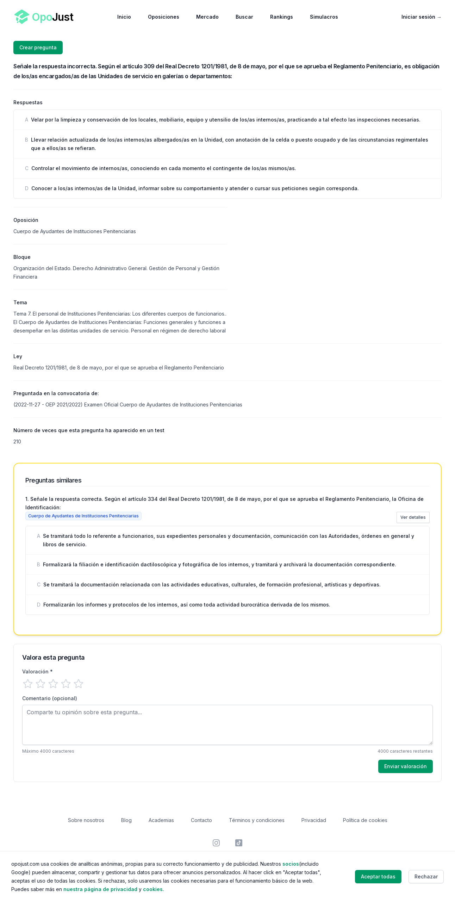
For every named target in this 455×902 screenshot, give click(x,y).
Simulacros (324, 17)
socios (290, 864)
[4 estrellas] (65, 683)
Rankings (281, 17)
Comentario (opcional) (49, 698)
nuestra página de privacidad (100, 889)
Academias (161, 820)
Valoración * (37, 671)
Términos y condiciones (257, 820)
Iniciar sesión (421, 17)
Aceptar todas (378, 876)
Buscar (244, 17)
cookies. (153, 889)
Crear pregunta (38, 47)
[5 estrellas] (78, 683)
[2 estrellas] (40, 683)
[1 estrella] (27, 683)
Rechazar (426, 876)
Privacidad (313, 820)
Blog (126, 820)
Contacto (201, 820)
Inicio (124, 17)
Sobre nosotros (86, 820)
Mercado (207, 17)
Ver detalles (413, 517)
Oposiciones (163, 17)
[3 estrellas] (53, 683)
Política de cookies (365, 820)
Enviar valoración (405, 766)
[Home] (44, 16)
